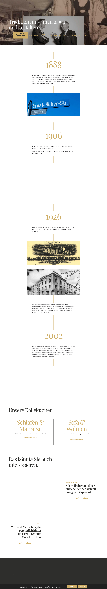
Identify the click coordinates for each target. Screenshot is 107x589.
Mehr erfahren (82, 498)
